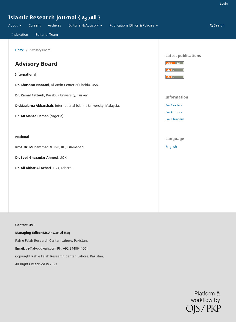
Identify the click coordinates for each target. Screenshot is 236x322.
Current (35, 25)
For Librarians (174, 119)
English (171, 146)
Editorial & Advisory (84, 25)
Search (217, 25)
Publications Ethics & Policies (132, 25)
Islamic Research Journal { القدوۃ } (54, 17)
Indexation (20, 34)
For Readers (173, 105)
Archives (54, 25)
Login (224, 3)
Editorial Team (46, 34)
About (13, 25)
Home (19, 50)
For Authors (173, 112)
